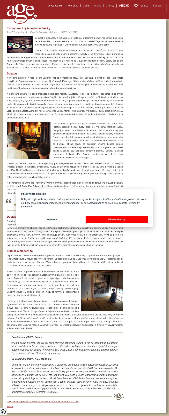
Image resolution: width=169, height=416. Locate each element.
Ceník (86, 5)
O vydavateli (55, 5)
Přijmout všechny (116, 219)
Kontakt (157, 5)
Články (110, 5)
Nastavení (52, 219)
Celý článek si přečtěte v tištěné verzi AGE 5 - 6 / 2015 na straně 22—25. (43, 401)
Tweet (10, 406)
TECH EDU (124, 5)
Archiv (97, 5)
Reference (72, 5)
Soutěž (144, 5)
